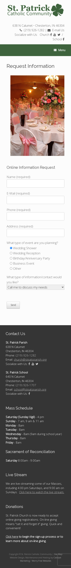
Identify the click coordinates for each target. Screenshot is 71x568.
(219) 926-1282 (32, 30)
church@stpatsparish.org (30, 359)
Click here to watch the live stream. (41, 492)
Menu (59, 50)
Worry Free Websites (41, 560)
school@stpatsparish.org (30, 389)
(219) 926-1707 (26, 385)
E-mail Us (56, 30)
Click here (12, 536)
